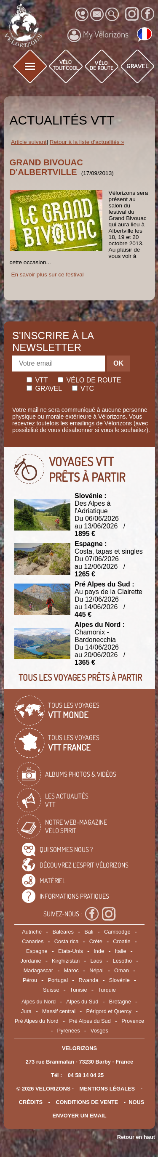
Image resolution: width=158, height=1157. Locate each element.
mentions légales (107, 1088)
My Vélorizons (98, 35)
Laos (96, 961)
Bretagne (120, 1001)
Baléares (63, 932)
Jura (26, 1011)
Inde (99, 951)
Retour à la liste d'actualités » (87, 142)
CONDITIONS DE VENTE (87, 1102)
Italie (120, 951)
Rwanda (88, 980)
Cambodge (117, 932)
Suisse (51, 990)
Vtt (37, 380)
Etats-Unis (70, 951)
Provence (132, 1021)
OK (118, 363)
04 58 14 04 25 (86, 1075)
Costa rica (66, 941)
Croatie (121, 941)
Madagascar (38, 970)
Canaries (32, 941)
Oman (121, 970)
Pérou (30, 980)
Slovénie (119, 980)
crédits (31, 1102)
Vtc (83, 388)
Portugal (58, 980)
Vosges (99, 1030)
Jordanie (31, 961)
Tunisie (78, 990)
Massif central (58, 1011)
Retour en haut (136, 1137)
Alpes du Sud (82, 1001)
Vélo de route (89, 380)
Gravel (44, 388)
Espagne (37, 951)
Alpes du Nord (38, 1001)
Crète (95, 941)
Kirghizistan (66, 961)
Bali (88, 932)
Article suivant (29, 142)
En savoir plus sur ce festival (47, 274)
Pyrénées (68, 1030)
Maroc (71, 970)
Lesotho (122, 961)
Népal (96, 970)
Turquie (107, 990)
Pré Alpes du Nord (37, 1021)
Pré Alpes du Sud (90, 1021)
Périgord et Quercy (108, 1011)
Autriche (32, 932)
